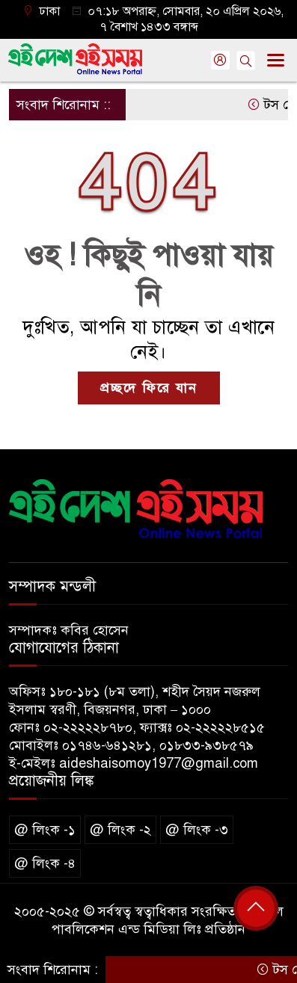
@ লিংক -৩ (196, 830)
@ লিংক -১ (45, 830)
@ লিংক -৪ (45, 863)
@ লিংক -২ (120, 830)
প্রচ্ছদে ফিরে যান (149, 388)
